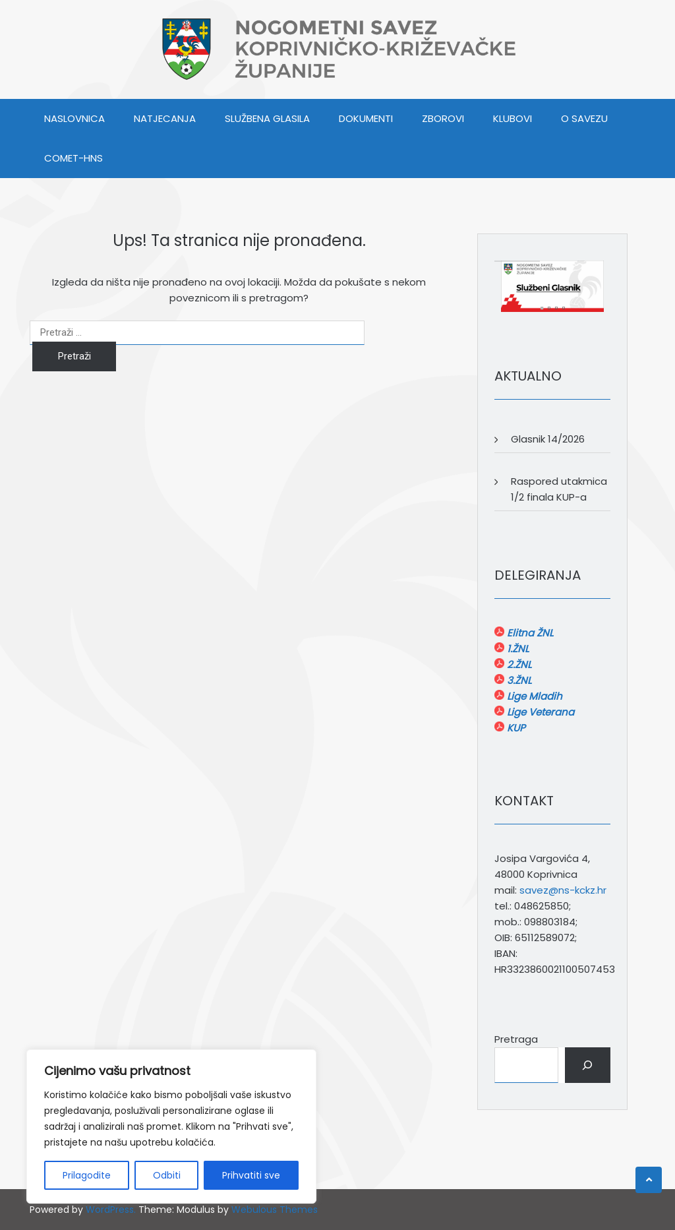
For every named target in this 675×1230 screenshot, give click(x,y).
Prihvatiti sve (251, 1175)
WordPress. (111, 1209)
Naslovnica (74, 118)
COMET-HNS (73, 158)
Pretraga (516, 1039)
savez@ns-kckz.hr (562, 890)
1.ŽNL (516, 649)
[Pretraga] (587, 1065)
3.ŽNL (517, 680)
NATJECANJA (165, 118)
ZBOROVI (443, 118)
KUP (514, 728)
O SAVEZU (584, 118)
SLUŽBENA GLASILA (267, 118)
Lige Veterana (539, 712)
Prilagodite (87, 1175)
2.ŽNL (517, 664)
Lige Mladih (533, 696)
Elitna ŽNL (528, 633)
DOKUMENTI (366, 118)
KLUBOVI (512, 118)
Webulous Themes (274, 1209)
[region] (171, 1126)
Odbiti (167, 1175)
